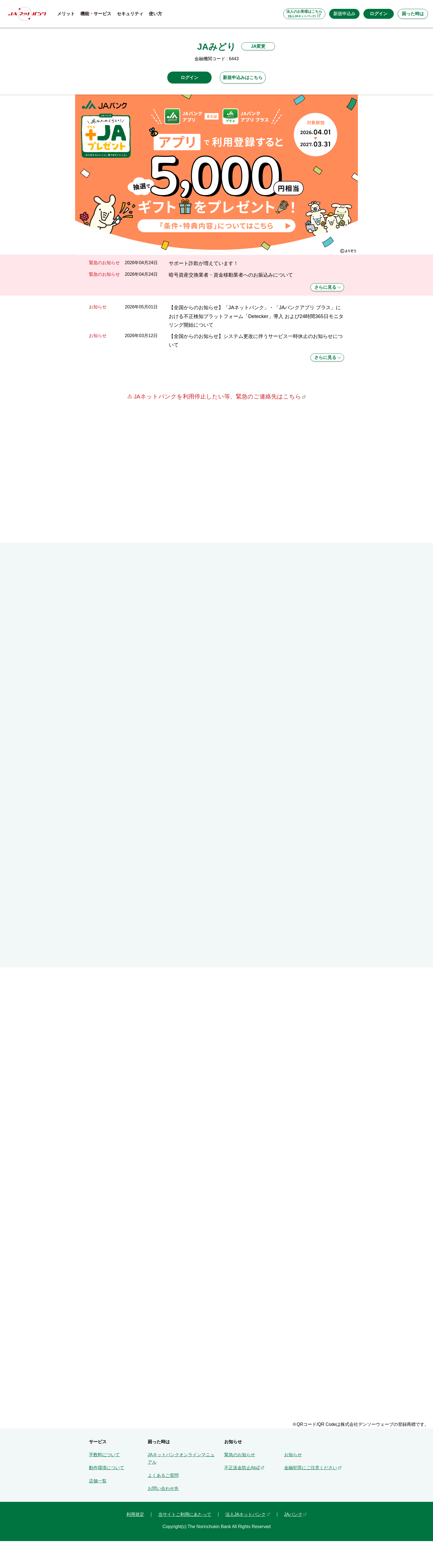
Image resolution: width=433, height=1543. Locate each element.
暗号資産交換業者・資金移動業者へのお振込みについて (231, 275)
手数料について (104, 1457)
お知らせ (293, 1457)
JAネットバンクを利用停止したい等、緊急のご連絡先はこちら (216, 396)
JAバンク (293, 1516)
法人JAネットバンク (245, 1516)
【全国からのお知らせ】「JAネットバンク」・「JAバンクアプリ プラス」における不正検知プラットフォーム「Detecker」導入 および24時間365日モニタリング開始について (256, 316)
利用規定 (135, 1516)
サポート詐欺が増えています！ (203, 263)
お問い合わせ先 (163, 1490)
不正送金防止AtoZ (242, 1470)
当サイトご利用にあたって (184, 1516)
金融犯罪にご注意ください (310, 1470)
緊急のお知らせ (239, 1457)
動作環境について (106, 1470)
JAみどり (216, 47)
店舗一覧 (98, 1483)
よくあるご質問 (163, 1477)
